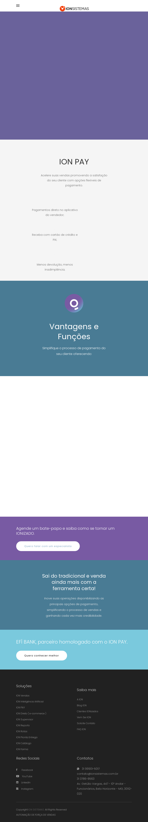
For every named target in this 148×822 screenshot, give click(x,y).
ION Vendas (22, 695)
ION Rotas (21, 731)
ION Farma (22, 749)
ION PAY (20, 707)
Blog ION (82, 705)
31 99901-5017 (90, 769)
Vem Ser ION (84, 717)
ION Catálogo (23, 743)
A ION (80, 699)
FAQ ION (81, 729)
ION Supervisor (24, 719)
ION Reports (23, 725)
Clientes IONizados (87, 711)
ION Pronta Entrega (26, 737)
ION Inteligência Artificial (30, 701)
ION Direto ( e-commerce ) (31, 713)
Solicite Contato (86, 723)
